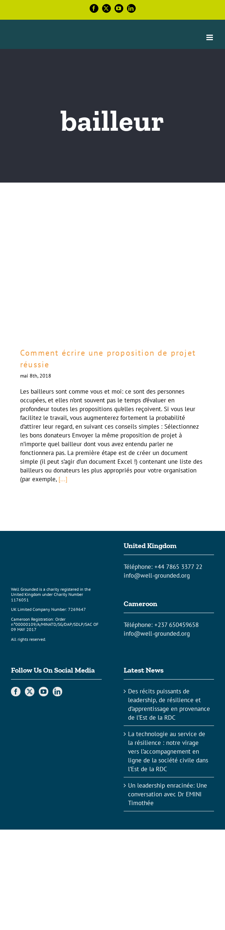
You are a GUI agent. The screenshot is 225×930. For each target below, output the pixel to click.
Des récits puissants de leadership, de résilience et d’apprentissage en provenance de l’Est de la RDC (169, 704)
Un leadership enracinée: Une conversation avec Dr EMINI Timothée (167, 794)
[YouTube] (43, 691)
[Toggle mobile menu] (210, 37)
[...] (63, 479)
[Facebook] (15, 691)
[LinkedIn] (57, 691)
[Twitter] (29, 691)
